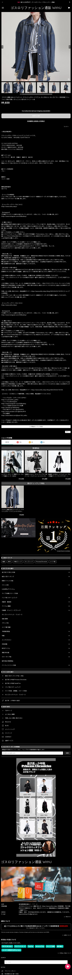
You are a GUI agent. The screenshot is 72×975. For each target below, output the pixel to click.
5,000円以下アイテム (8, 589)
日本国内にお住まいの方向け (36, 121)
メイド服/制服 (6, 627)
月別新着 (4, 644)
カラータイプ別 (6, 657)
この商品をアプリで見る (36, 426)
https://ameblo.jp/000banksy (10, 407)
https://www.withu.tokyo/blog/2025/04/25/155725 (47, 390)
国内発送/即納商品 (7, 661)
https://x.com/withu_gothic (9, 399)
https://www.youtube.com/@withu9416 (13, 411)
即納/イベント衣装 (7, 581)
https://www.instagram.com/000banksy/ (14, 216)
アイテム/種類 (6, 606)
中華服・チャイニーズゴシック (11, 610)
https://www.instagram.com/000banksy (13, 403)
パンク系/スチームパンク (9, 597)
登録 (67, 753)
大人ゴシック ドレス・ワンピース (12, 614)
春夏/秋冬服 (5, 652)
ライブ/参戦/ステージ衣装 (10, 593)
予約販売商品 (6, 631)
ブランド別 (5, 623)
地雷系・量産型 (6, 602)
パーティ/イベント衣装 (9, 665)
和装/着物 (5, 619)
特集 (3, 635)
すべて (7, 442)
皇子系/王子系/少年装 (8, 572)
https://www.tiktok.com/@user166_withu (14, 415)
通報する (68, 431)
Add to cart (36, 116)
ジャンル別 (5, 585)
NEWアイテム (6, 648)
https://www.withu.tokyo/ (9, 206)
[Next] (70, 47)
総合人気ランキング (8, 576)
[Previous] (2, 47)
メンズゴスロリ (6, 640)
